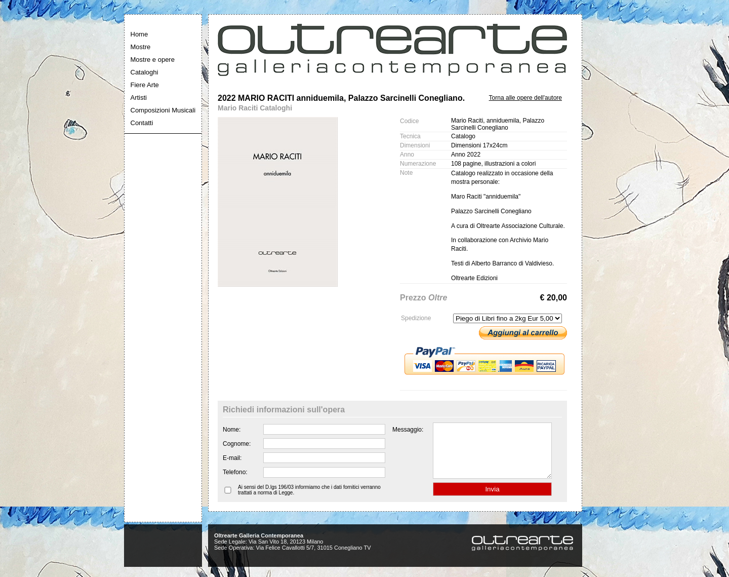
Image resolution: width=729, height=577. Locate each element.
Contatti (142, 123)
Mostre (141, 47)
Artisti (139, 97)
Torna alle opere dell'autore (525, 97)
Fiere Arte (145, 85)
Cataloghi (144, 72)
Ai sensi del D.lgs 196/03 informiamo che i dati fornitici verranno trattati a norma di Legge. (309, 500)
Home (139, 34)
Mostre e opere (153, 59)
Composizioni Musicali (163, 110)
